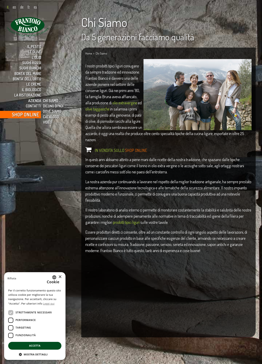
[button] (34, 354)
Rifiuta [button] (11, 278)
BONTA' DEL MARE (28, 73)
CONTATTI (33, 106)
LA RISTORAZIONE (27, 95)
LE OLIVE (34, 51)
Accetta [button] (34, 345)
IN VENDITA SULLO (121, 150)
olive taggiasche (97, 108)
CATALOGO (51, 116)
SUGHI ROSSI (31, 62)
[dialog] (35, 316)
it (8, 6)
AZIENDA (34, 100)
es (35, 6)
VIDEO (47, 122)
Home (88, 53)
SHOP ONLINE (25, 114)
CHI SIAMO (50, 100)
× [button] (59, 277)
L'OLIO (36, 57)
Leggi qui (48, 303)
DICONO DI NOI (53, 106)
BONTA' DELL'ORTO (27, 78)
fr (29, 6)
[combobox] (54, 277)
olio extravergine (124, 102)
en (14, 6)
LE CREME (33, 84)
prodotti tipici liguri (126, 222)
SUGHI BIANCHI (30, 68)
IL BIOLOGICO (31, 89)
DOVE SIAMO (52, 111)
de (22, 6)
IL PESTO (34, 46)
